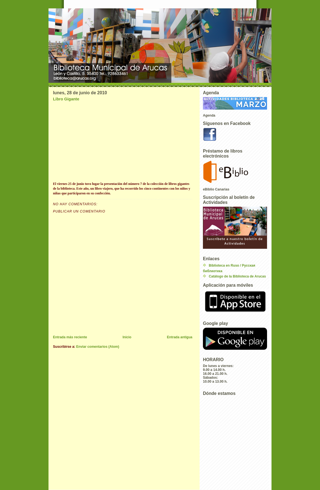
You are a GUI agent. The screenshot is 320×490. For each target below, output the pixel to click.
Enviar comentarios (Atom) (97, 347)
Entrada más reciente (70, 337)
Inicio (127, 337)
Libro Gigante (66, 99)
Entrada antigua (179, 337)
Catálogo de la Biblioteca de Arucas (237, 276)
